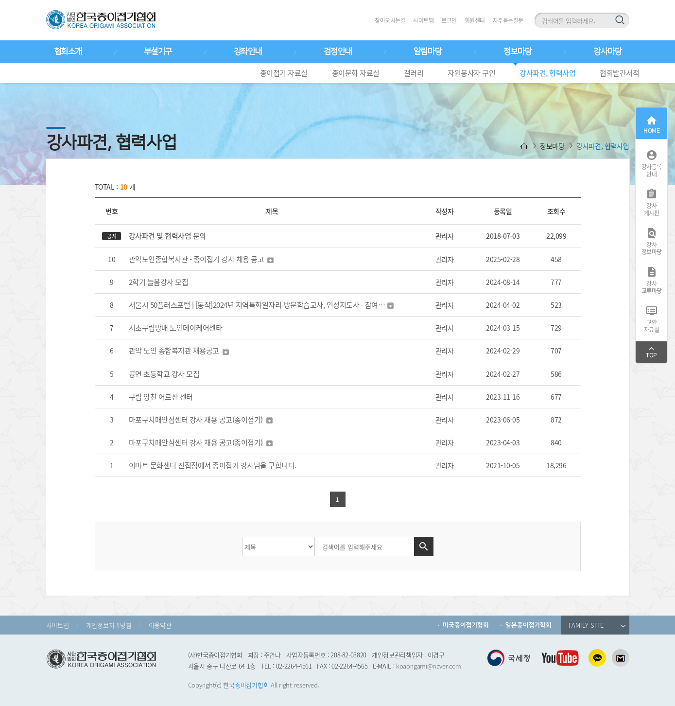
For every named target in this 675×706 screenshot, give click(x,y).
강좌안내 (248, 51)
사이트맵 (423, 20)
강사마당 (607, 51)
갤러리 (414, 73)
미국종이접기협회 (466, 625)
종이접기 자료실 (284, 73)
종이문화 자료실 (356, 73)
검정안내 (338, 51)
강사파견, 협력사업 (547, 73)
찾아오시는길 (390, 20)
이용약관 (160, 625)
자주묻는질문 (508, 20)
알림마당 (428, 51)
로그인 (449, 20)
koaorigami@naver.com (428, 666)
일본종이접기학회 (528, 625)
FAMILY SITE (597, 625)
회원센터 (475, 20)
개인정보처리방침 (109, 625)
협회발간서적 (619, 73)
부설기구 (158, 51)
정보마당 (517, 51)
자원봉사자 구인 (471, 73)
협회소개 (68, 51)
